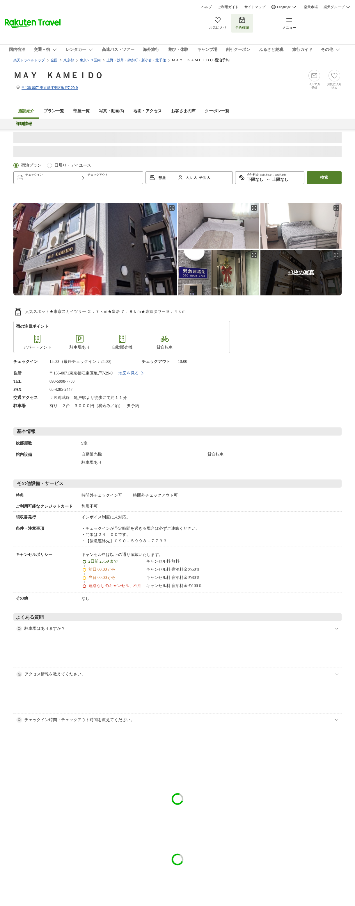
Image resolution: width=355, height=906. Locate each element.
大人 (190, 178)
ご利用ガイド (228, 7)
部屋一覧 (81, 111)
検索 (324, 177)
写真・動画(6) (111, 111)
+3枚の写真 (301, 272)
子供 (203, 178)
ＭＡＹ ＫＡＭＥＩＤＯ (58, 75)
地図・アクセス (147, 111)
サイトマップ (254, 7)
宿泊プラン (31, 165)
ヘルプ (206, 7)
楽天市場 (311, 7)
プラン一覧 (54, 111)
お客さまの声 (183, 111)
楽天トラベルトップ (29, 60)
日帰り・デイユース (72, 165)
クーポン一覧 (217, 111)
